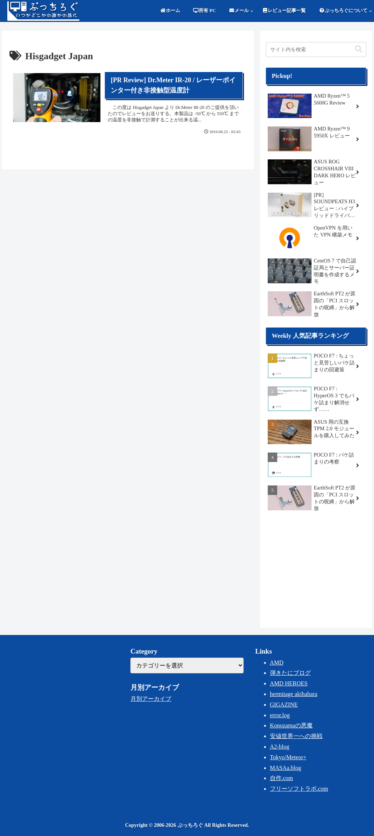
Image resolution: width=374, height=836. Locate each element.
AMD (276, 662)
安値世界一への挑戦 (296, 736)
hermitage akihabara (293, 694)
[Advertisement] (316, 568)
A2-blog (279, 747)
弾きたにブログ (290, 673)
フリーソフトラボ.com (299, 789)
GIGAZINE (284, 704)
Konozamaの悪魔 (291, 725)
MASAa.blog (285, 768)
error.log (280, 715)
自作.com (281, 778)
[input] (316, 49)
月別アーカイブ (150, 699)
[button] (358, 49)
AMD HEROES (289, 683)
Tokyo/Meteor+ (288, 757)
